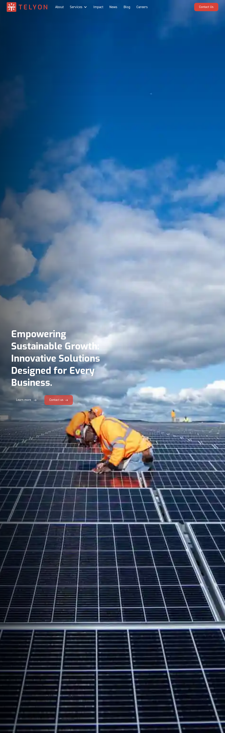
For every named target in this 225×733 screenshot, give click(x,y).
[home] (27, 7)
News (113, 7)
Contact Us (206, 7)
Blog (127, 7)
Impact (98, 7)
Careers (142, 7)
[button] (78, 7)
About (59, 7)
